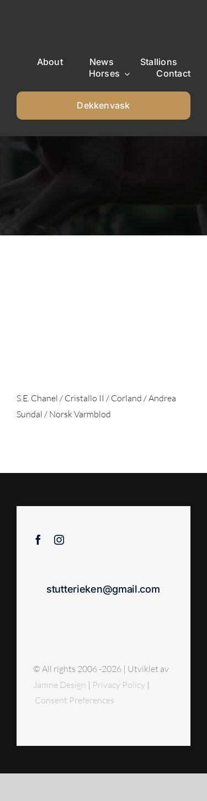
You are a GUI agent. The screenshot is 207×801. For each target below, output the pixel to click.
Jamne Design (59, 684)
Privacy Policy (119, 684)
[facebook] (38, 540)
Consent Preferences (74, 700)
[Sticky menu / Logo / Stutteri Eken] (45, 16)
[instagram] (59, 540)
